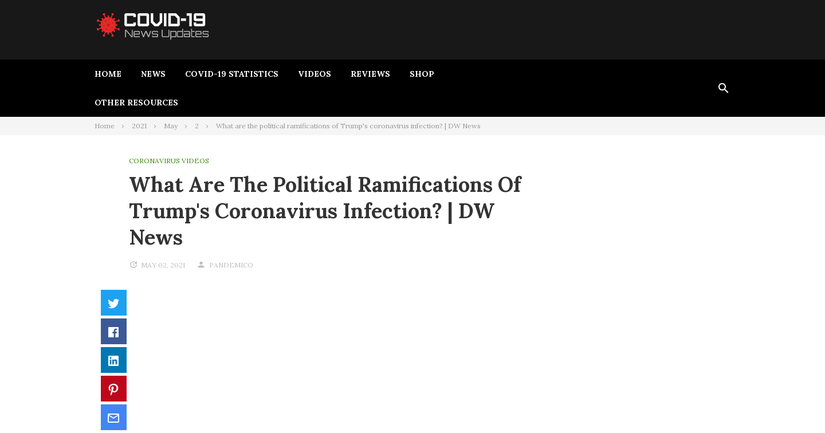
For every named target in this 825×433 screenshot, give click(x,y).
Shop (422, 74)
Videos (314, 74)
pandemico (231, 265)
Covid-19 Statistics (231, 74)
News (153, 74)
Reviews (370, 74)
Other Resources (136, 102)
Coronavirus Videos (169, 160)
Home (108, 74)
